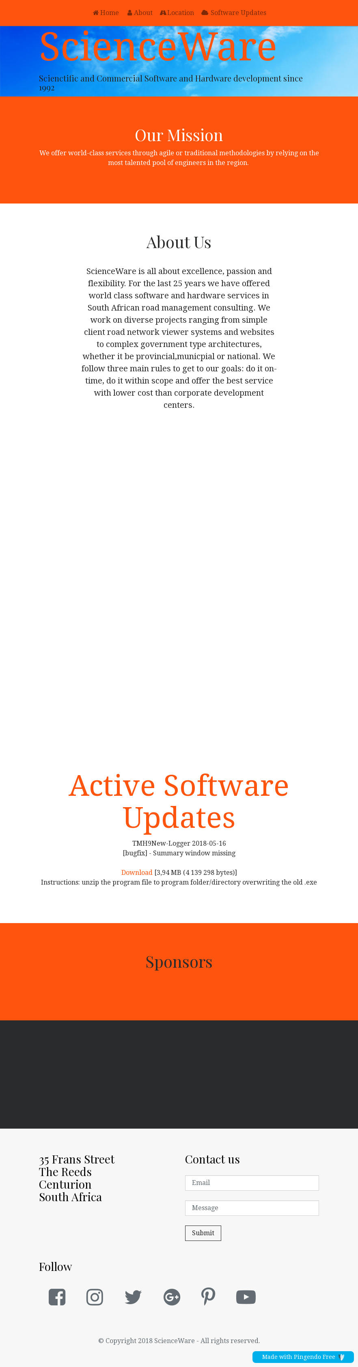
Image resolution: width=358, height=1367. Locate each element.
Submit (203, 1233)
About (139, 13)
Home (105, 13)
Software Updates (233, 13)
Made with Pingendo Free (303, 1357)
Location (176, 13)
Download (137, 872)
